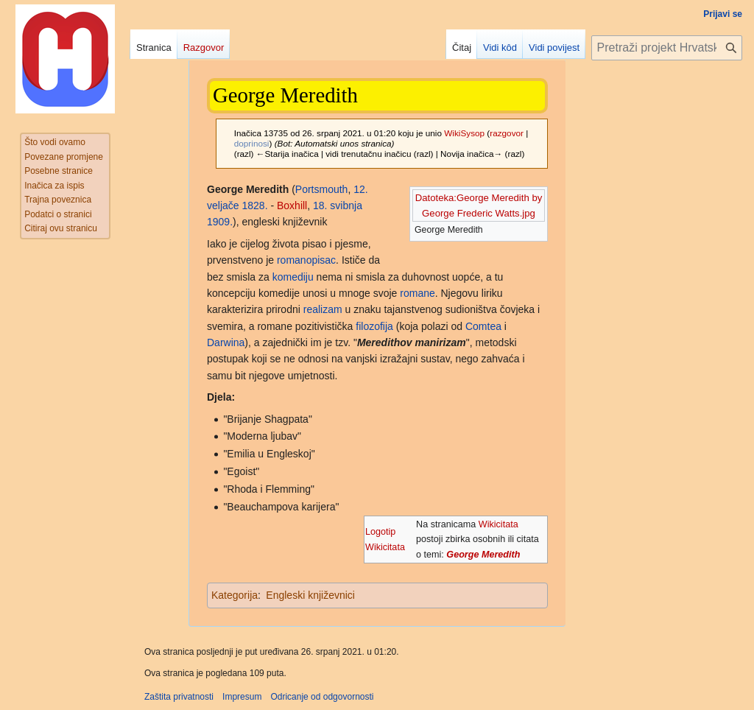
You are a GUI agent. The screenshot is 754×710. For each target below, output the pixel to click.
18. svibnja (337, 205)
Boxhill (292, 205)
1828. (254, 205)
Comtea (483, 326)
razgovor (507, 133)
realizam (322, 309)
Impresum (241, 697)
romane (417, 293)
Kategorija (234, 595)
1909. (220, 222)
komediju (293, 277)
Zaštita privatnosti (179, 697)
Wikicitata (498, 524)
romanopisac (306, 260)
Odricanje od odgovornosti (321, 697)
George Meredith (483, 554)
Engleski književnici (310, 595)
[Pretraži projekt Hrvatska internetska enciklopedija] (666, 47)
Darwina (225, 342)
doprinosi (251, 143)
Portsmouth (321, 189)
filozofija (374, 326)
